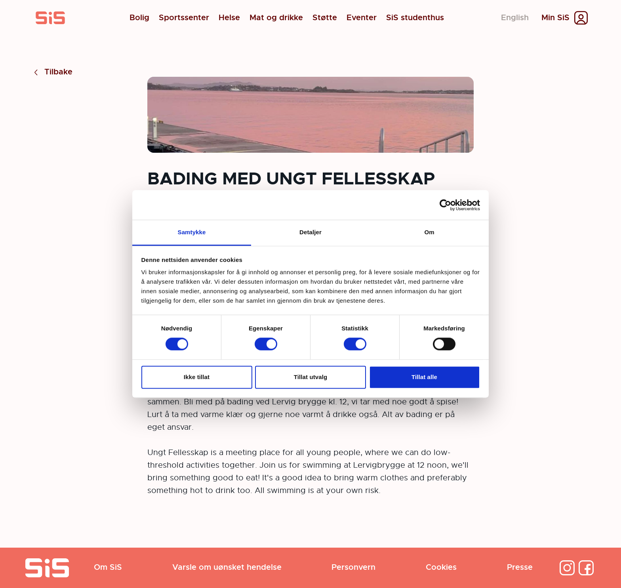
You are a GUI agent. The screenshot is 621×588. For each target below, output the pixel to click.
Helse (229, 18)
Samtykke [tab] (192, 232)
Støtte (324, 18)
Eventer (362, 18)
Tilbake (52, 72)
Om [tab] (429, 232)
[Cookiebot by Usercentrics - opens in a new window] (445, 205)
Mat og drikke (276, 18)
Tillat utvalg (310, 377)
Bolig (139, 18)
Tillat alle (424, 377)
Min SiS (555, 18)
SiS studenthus (415, 18)
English (515, 18)
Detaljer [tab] (310, 232)
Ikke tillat (197, 377)
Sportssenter (184, 18)
